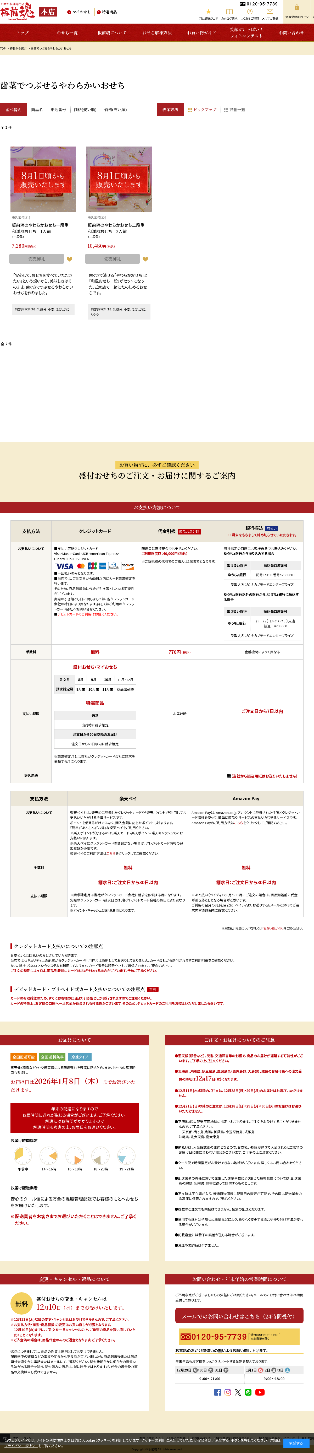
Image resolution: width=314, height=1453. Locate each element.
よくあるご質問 (250, 18)
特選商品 (109, 11)
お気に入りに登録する (69, 259)
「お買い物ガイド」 (273, 928)
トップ (22, 33)
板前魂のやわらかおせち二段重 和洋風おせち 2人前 (118, 228)
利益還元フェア (208, 18)
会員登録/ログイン (297, 17)
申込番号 (58, 109)
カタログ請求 (229, 18)
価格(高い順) (115, 109)
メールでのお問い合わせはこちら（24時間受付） (240, 1316)
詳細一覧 (237, 109)
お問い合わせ (291, 33)
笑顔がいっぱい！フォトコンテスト (246, 32)
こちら (111, 853)
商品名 (37, 109)
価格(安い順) (85, 109)
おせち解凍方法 (157, 33)
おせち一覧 (67, 33)
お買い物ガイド (201, 33)
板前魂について (112, 33)
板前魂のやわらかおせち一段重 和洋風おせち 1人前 (42, 228)
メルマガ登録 (270, 18)
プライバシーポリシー (21, 1445)
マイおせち (81, 11)
